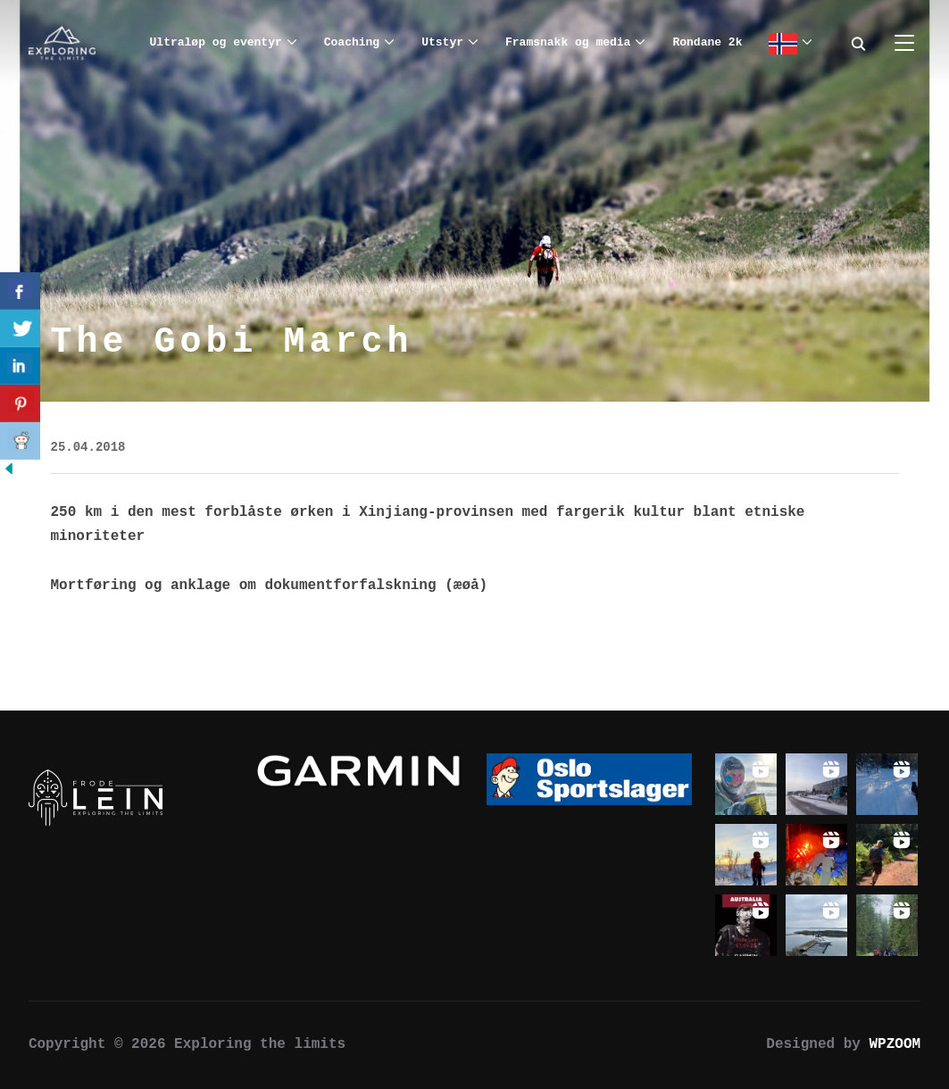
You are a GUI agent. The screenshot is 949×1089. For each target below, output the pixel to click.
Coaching (351, 42)
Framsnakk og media (567, 42)
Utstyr (442, 42)
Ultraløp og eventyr (216, 42)
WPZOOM (895, 1044)
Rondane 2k (707, 42)
